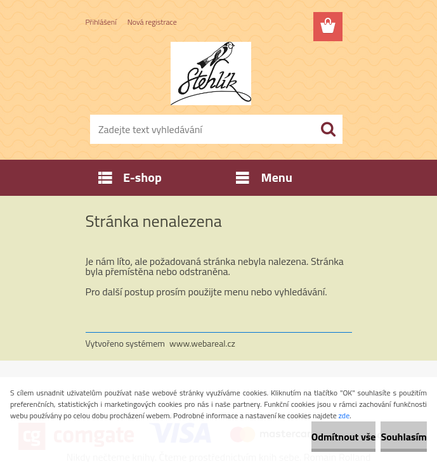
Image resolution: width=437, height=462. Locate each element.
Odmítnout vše (343, 436)
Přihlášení (101, 22)
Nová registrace (152, 22)
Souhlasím (404, 436)
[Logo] (211, 73)
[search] (327, 129)
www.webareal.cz (202, 343)
